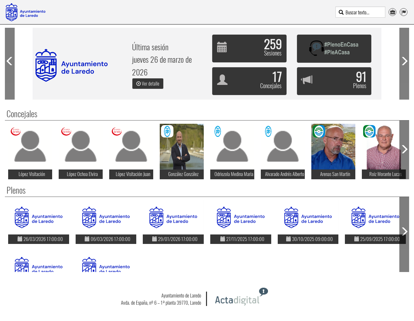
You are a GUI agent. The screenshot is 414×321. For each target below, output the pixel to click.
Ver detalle (147, 83)
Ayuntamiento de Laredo (181, 295)
